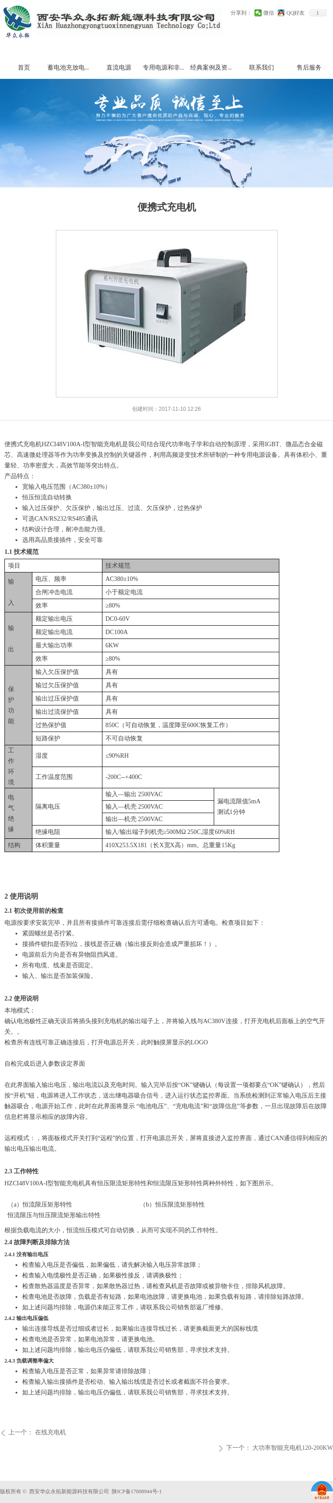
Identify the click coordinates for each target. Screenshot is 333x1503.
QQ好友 (295, 13)
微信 (268, 13)
